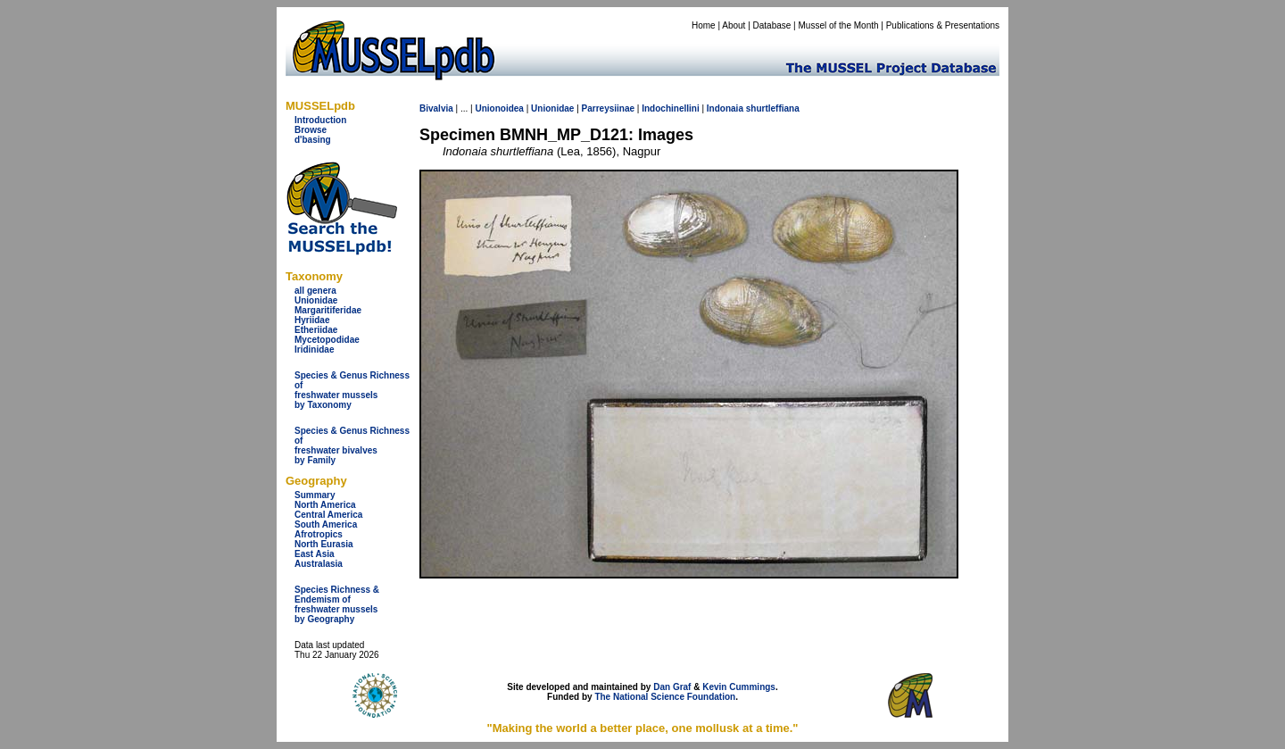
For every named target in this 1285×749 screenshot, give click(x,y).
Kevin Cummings (738, 687)
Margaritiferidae (327, 310)
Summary (315, 495)
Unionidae (315, 300)
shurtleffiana (773, 108)
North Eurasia (323, 544)
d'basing (312, 140)
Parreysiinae (608, 108)
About (733, 25)
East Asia (314, 554)
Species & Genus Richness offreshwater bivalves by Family (352, 445)
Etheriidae (315, 330)
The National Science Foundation (664, 697)
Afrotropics (318, 534)
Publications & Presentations (942, 25)
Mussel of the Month (839, 25)
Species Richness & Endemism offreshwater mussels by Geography (336, 604)
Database (772, 25)
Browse (310, 130)
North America (325, 505)
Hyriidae (311, 320)
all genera (315, 290)
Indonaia (725, 108)
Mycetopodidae (327, 340)
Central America (328, 515)
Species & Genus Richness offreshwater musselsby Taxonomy (352, 390)
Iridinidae (314, 349)
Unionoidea (499, 108)
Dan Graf (672, 687)
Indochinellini (670, 108)
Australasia (318, 564)
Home (704, 25)
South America (325, 524)
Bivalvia (436, 108)
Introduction (320, 120)
